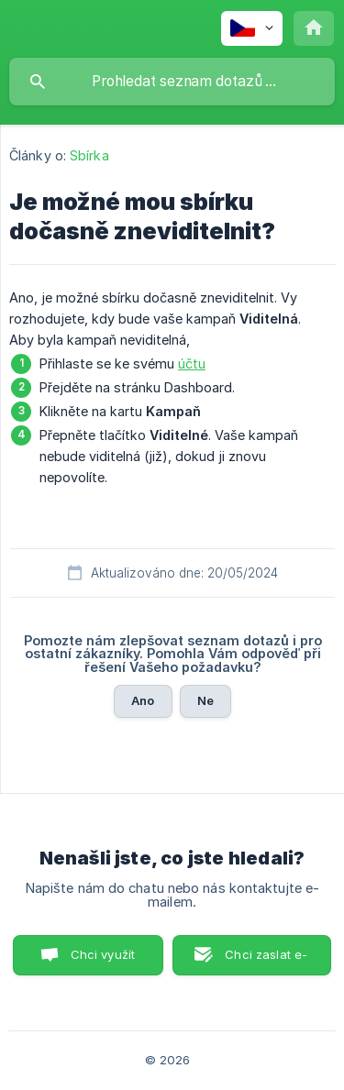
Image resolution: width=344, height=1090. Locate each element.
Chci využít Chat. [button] (103, 961)
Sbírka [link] (89, 155)
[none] (252, 28)
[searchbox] (172, 81)
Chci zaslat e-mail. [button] (266, 961)
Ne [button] (205, 700)
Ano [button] (142, 700)
